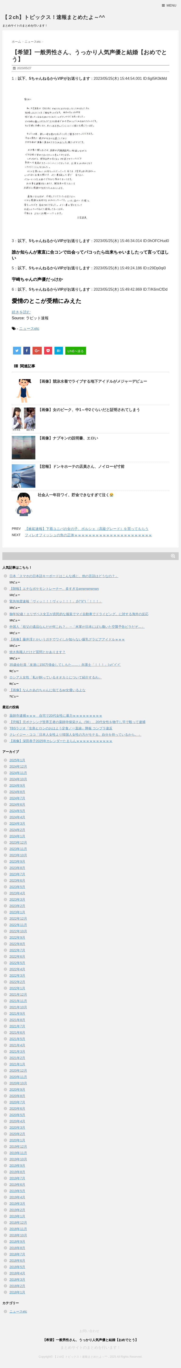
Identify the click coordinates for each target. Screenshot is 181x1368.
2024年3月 (17, 823)
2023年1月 (17, 912)
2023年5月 (17, 887)
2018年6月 (17, 1260)
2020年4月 (17, 1121)
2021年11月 (18, 1001)
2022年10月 (18, 931)
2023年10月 (18, 855)
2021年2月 (17, 1058)
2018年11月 (18, 1229)
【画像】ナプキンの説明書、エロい (68, 438)
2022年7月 (17, 950)
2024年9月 (17, 785)
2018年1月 (17, 1292)
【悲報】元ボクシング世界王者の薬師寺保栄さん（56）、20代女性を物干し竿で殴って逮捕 (77, 722)
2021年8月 (17, 1020)
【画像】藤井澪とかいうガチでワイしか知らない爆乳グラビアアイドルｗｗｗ (67, 639)
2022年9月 (17, 937)
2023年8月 (17, 868)
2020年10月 (18, 1083)
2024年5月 (17, 811)
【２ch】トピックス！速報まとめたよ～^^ (53, 17)
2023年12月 (18, 842)
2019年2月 (17, 1210)
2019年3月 (17, 1203)
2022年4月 (17, 969)
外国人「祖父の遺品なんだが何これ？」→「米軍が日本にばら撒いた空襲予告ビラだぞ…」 (77, 627)
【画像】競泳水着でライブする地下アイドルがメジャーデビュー (92, 381)
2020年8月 (17, 1096)
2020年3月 (17, 1127)
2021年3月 (17, 1051)
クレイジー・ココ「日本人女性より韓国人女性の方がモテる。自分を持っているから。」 (75, 734)
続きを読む (21, 312)
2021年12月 (18, 994)
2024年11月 (18, 773)
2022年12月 (18, 918)
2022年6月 (17, 956)
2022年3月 (17, 975)
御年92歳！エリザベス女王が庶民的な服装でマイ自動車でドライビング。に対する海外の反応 (78, 614)
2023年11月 (18, 849)
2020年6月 (17, 1108)
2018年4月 (17, 1273)
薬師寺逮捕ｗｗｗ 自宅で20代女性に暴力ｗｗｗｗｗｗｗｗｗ (55, 715)
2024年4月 (17, 817)
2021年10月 (18, 1007)
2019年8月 (17, 1172)
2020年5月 (17, 1115)
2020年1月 (17, 1140)
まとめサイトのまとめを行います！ (90, 1347)
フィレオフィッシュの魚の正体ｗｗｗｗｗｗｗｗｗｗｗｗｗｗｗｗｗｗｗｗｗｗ (88, 535)
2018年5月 (17, 1267)
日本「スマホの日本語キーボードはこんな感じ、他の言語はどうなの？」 (63, 576)
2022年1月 (17, 988)
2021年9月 (17, 1013)
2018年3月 (17, 1279)
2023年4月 (17, 893)
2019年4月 (17, 1197)
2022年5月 (17, 963)
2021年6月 (17, 1032)
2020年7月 (17, 1102)
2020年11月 (18, 1077)
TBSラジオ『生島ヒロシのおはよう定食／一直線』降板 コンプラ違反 (60, 728)
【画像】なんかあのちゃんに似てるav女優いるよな (47, 690)
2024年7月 (17, 798)
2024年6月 (17, 804)
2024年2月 (17, 830)
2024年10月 (18, 779)
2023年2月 (17, 906)
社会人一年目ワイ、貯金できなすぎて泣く (75, 495)
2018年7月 (17, 1254)
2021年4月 (17, 1045)
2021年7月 (17, 1026)
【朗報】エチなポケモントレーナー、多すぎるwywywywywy (54, 589)
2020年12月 (18, 1070)
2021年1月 (17, 1064)
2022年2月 (17, 982)
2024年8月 (17, 792)
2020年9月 (17, 1089)
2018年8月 (17, 1248)
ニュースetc (29, 329)
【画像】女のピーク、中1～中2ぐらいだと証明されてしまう (89, 410)
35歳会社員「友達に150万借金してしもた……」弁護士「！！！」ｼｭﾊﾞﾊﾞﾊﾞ (65, 665)
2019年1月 (17, 1216)
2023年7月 (17, 874)
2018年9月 (17, 1241)
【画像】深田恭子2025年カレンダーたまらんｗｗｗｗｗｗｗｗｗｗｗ (60, 741)
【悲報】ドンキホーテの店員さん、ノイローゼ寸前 (81, 467)
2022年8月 (17, 944)
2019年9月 (17, 1165)
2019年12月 (18, 1146)
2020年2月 (17, 1134)
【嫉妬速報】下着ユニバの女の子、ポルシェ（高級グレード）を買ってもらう (86, 529)
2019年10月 (18, 1159)
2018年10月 (18, 1235)
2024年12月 (18, 766)
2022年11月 (18, 925)
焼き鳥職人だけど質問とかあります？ (37, 652)
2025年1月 (17, 760)
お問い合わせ (89, 1331)
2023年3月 (17, 899)
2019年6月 (17, 1184)
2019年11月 (18, 1153)
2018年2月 (17, 1286)
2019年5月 (17, 1191)
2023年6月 (17, 880)
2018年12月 (18, 1222)
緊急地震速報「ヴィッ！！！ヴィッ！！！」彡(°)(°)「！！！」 (55, 601)
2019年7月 (17, 1178)
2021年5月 (17, 1039)
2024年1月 (17, 836)
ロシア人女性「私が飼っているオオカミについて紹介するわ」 (55, 677)
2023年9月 (17, 861)
